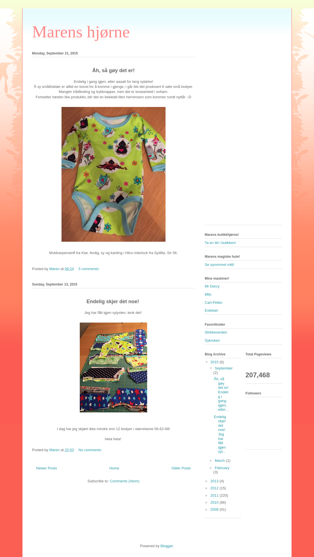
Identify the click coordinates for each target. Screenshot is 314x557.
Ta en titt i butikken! (220, 243)
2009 (215, 509)
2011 (215, 495)
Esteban (211, 310)
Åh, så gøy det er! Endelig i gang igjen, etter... (221, 394)
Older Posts (181, 468)
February (222, 468)
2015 (215, 362)
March (220, 460)
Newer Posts (46, 468)
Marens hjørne (81, 31)
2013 (215, 481)
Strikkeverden (216, 332)
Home (114, 468)
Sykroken (212, 340)
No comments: (91, 450)
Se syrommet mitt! (219, 264)
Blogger (166, 546)
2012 (215, 488)
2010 (215, 502)
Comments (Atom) (124, 481)
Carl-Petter (213, 302)
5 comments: (90, 269)
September (224, 368)
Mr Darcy (212, 286)
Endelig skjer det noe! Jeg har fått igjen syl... (220, 434)
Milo (208, 294)
